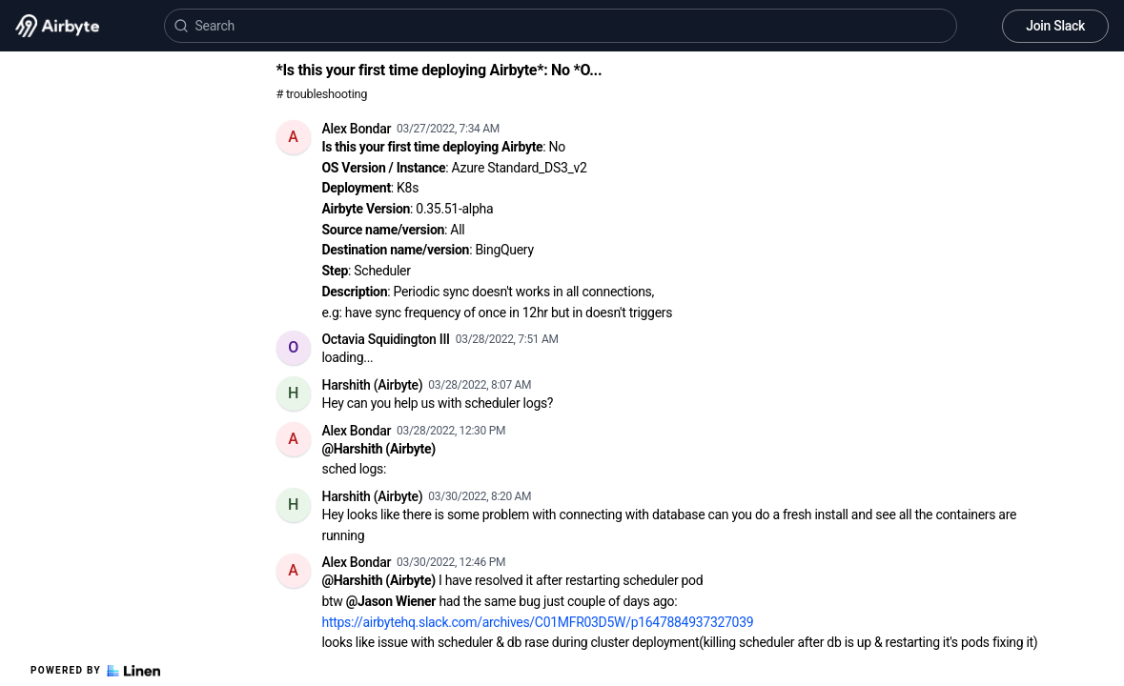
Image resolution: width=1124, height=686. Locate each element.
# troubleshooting (322, 94)
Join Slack (1055, 25)
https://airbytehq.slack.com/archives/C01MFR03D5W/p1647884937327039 (538, 622)
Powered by (95, 670)
